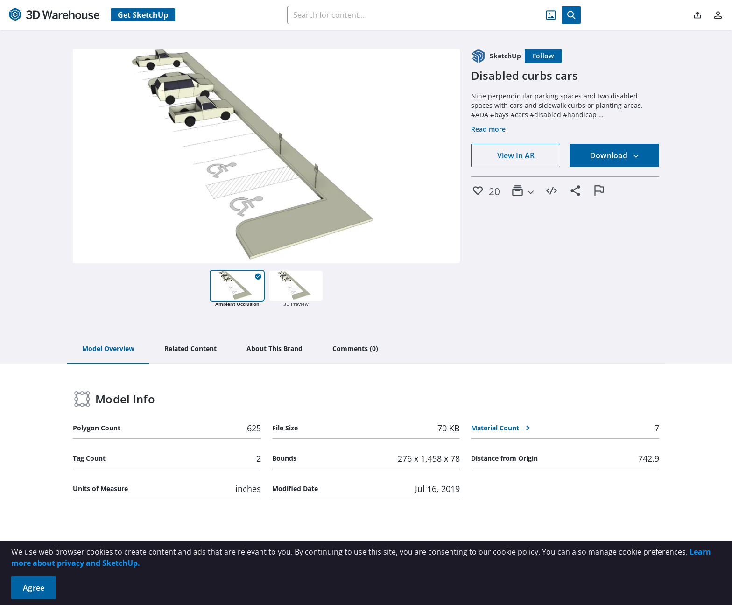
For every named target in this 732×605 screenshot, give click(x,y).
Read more (488, 129)
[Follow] (543, 56)
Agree (33, 588)
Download (615, 155)
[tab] (108, 349)
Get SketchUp (143, 15)
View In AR (516, 155)
